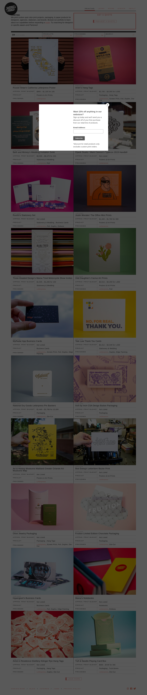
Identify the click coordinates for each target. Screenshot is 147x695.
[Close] (107, 105)
